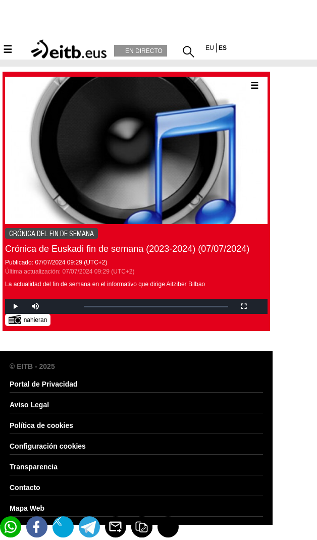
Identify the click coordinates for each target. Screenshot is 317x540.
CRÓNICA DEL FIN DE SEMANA (51, 233)
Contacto (25, 487)
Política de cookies (41, 425)
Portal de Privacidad (44, 384)
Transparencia (34, 467)
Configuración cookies (48, 446)
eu (209, 47)
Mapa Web (27, 508)
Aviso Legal (29, 405)
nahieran (28, 319)
